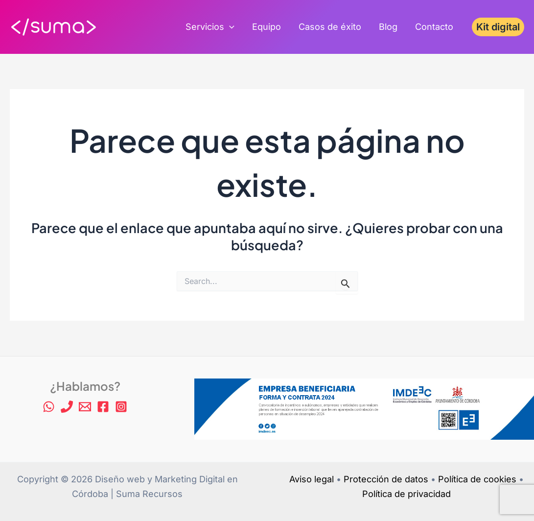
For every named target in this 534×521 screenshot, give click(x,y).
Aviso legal (311, 479)
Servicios (210, 27)
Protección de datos (386, 479)
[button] (498, 27)
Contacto (434, 27)
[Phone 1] (67, 407)
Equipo (266, 27)
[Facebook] (103, 407)
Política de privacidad (406, 494)
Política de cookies (477, 479)
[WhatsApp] (49, 407)
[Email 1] (85, 407)
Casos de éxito (330, 27)
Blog (388, 27)
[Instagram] (121, 407)
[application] (229, 27)
